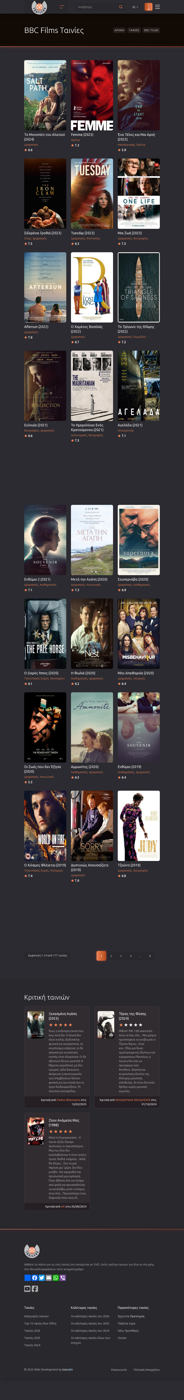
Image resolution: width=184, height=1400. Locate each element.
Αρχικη (119, 30)
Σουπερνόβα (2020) (133, 579)
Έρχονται (131, 1316)
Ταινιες (134, 30)
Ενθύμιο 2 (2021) (37, 579)
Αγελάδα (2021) (130, 425)
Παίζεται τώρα (126, 1323)
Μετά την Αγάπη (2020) (89, 579)
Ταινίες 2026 (32, 1330)
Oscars (122, 1338)
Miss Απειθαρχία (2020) (136, 673)
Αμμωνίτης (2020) (85, 767)
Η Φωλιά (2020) (83, 673)
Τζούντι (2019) (129, 865)
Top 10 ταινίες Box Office (40, 1323)
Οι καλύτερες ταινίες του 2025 (90, 1323)
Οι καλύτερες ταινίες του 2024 (90, 1330)
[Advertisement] (92, 472)
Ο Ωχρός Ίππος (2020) (41, 673)
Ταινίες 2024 (32, 1345)
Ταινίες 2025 (32, 1338)
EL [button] (136, 7)
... (140, 956)
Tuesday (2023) (83, 233)
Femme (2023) (82, 134)
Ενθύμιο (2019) (129, 767)
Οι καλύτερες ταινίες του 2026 (90, 1316)
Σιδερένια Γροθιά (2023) (42, 233)
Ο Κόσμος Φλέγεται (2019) (45, 865)
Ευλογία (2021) (36, 425)
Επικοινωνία (119, 1369)
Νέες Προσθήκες (128, 1330)
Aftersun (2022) (36, 327)
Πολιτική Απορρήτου (147, 1369)
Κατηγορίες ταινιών (36, 1316)
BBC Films (151, 30)
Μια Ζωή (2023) (130, 233)
